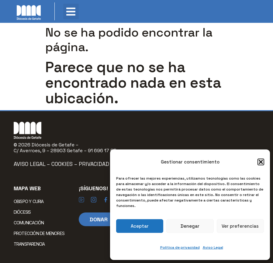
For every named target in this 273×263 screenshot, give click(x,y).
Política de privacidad (180, 247)
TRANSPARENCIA (29, 244)
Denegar (190, 226)
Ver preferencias (240, 226)
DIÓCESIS (24, 212)
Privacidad (94, 163)
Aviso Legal (213, 247)
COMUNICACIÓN (30, 222)
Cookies (62, 163)
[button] (261, 162)
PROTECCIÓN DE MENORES (39, 233)
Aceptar (140, 226)
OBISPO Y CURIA (30, 201)
